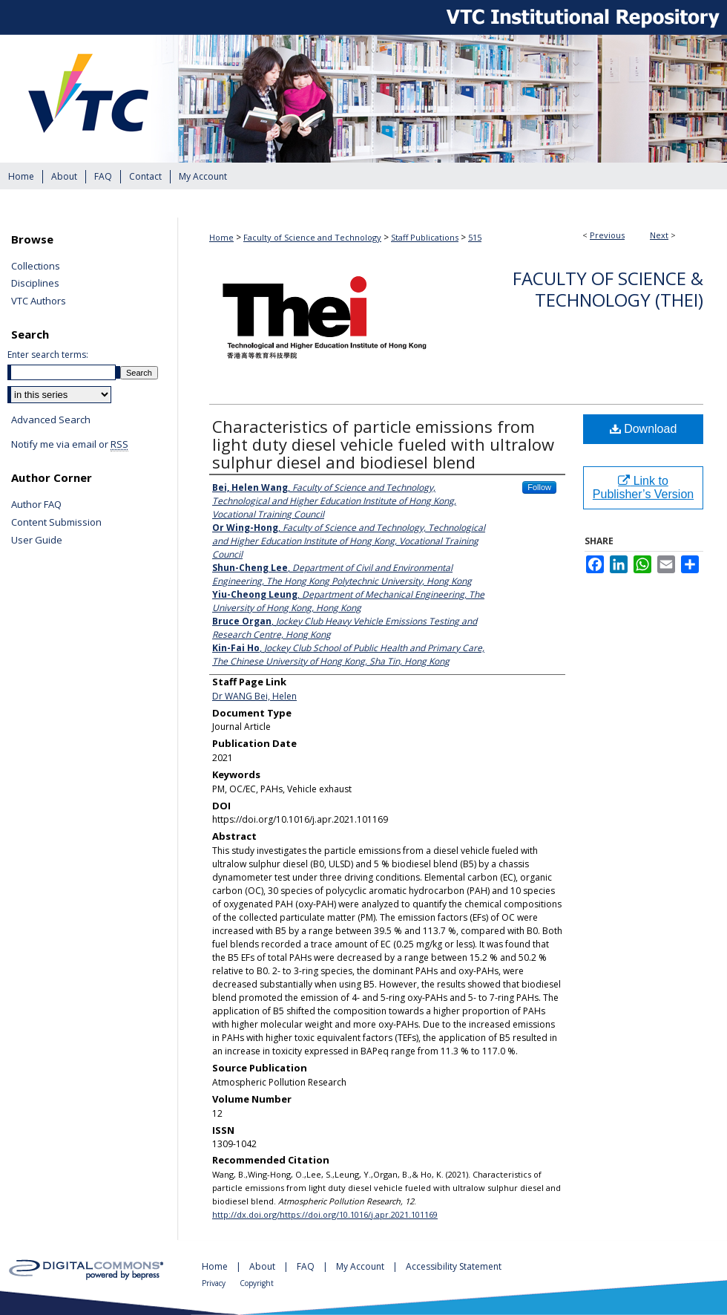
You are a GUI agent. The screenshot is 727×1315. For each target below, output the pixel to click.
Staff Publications (424, 237)
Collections (35, 267)
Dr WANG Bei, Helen (254, 696)
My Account (361, 1266)
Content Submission (56, 523)
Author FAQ (36, 505)
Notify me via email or (69, 445)
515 (474, 237)
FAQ (307, 1266)
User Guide (36, 540)
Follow (539, 487)
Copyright (257, 1283)
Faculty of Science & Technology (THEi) (608, 289)
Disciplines (35, 284)
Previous (607, 235)
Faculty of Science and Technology (312, 237)
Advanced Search (51, 419)
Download (643, 428)
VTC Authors (38, 301)
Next (659, 235)
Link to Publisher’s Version (643, 487)
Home (221, 237)
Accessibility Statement (453, 1266)
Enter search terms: (47, 354)
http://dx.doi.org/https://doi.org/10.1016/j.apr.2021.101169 (325, 1214)
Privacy (215, 1283)
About (263, 1266)
